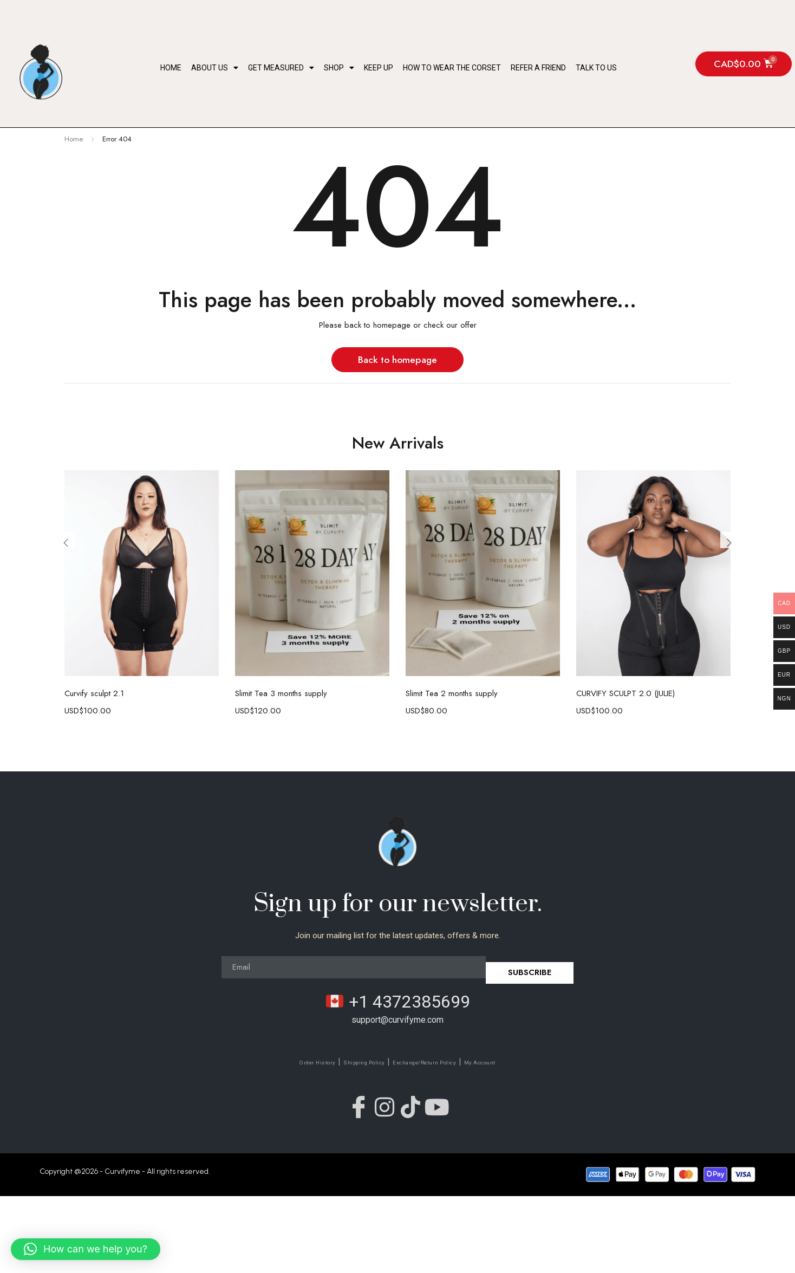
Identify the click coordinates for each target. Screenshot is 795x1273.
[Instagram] (380, 1104)
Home (170, 67)
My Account (516, 1061)
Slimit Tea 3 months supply (281, 693)
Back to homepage (398, 359)
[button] (85, 1249)
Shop (339, 67)
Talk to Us (596, 67)
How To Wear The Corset (452, 67)
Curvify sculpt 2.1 (94, 693)
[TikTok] (415, 1104)
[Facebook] (345, 1104)
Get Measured (281, 67)
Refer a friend (538, 67)
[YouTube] (450, 1104)
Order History (282, 1061)
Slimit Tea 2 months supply (452, 693)
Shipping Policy (349, 1061)
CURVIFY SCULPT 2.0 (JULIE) (625, 693)
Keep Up (378, 67)
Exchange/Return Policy (436, 1061)
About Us (214, 67)
